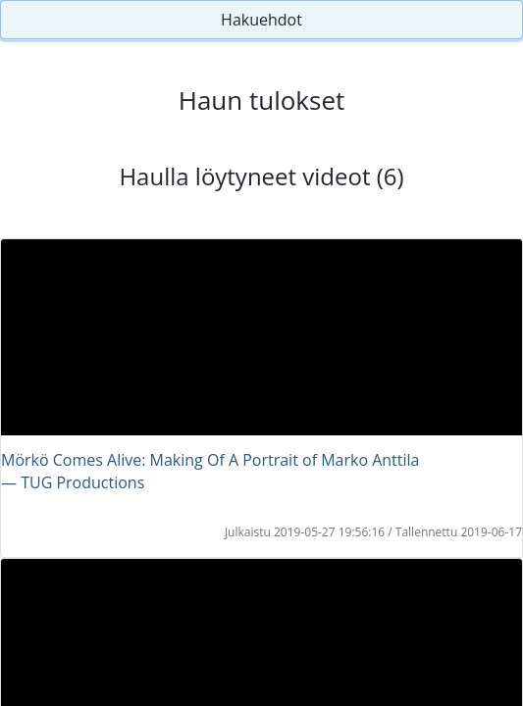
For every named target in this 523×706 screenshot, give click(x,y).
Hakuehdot (261, 19)
